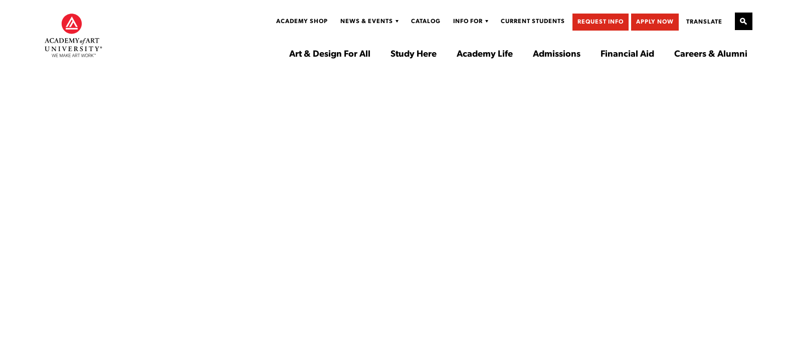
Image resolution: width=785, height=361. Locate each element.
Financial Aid (627, 54)
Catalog (426, 22)
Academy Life (485, 54)
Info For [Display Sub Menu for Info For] (468, 22)
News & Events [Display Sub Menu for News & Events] (366, 22)
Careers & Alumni (710, 54)
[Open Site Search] (743, 21)
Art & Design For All (329, 54)
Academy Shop (302, 22)
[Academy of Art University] (73, 35)
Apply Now (655, 22)
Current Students (533, 22)
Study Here (413, 54)
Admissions (556, 54)
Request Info (600, 22)
